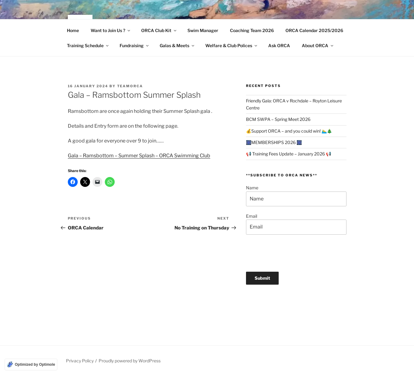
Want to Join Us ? (111, 30)
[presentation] (293, 253)
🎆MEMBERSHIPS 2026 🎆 (274, 142)
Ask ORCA (279, 45)
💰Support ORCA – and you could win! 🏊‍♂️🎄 (289, 131)
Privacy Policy (80, 360)
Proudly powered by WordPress (130, 360)
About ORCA (318, 45)
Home (73, 30)
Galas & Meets (177, 45)
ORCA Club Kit (159, 30)
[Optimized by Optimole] (31, 364)
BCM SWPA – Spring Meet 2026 (278, 119)
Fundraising (135, 45)
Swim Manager (202, 30)
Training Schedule (88, 45)
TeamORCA (130, 86)
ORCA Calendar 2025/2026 (314, 30)
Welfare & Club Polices (231, 45)
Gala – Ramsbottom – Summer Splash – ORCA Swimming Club (139, 156)
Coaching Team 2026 (252, 30)
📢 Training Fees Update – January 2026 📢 (288, 153)
